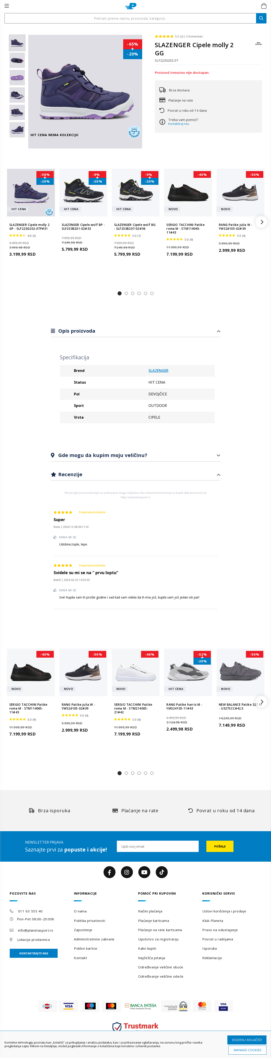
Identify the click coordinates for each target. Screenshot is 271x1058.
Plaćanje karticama (153, 920)
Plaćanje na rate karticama (160, 930)
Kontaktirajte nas (33, 953)
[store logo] (131, 6)
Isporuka (209, 948)
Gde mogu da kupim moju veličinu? (102, 455)
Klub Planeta (212, 920)
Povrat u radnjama (217, 939)
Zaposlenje (83, 930)
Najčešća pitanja (151, 958)
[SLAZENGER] (258, 46)
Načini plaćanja (150, 911)
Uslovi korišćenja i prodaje (224, 911)
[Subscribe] (219, 846)
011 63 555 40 (30, 911)
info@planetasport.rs (35, 930)
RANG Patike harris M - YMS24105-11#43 (184, 706)
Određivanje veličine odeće (161, 976)
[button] (120, 293)
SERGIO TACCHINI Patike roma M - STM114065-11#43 (185, 229)
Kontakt (80, 958)
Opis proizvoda (76, 330)
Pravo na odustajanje (220, 930)
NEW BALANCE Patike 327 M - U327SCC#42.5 (240, 706)
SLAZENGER (158, 370)
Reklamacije (212, 958)
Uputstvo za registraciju (158, 939)
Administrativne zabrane (94, 939)
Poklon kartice (85, 948)
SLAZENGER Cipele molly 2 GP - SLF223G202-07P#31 (29, 227)
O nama (80, 911)
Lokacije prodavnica (33, 939)
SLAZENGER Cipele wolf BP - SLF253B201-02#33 (83, 227)
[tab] (135, 331)
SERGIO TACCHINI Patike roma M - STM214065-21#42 (133, 709)
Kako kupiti (147, 948)
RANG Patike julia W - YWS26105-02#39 (235, 227)
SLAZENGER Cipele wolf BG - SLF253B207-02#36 (135, 227)
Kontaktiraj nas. (179, 124)
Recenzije (69, 474)
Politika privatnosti (89, 920)
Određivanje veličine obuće (160, 967)
